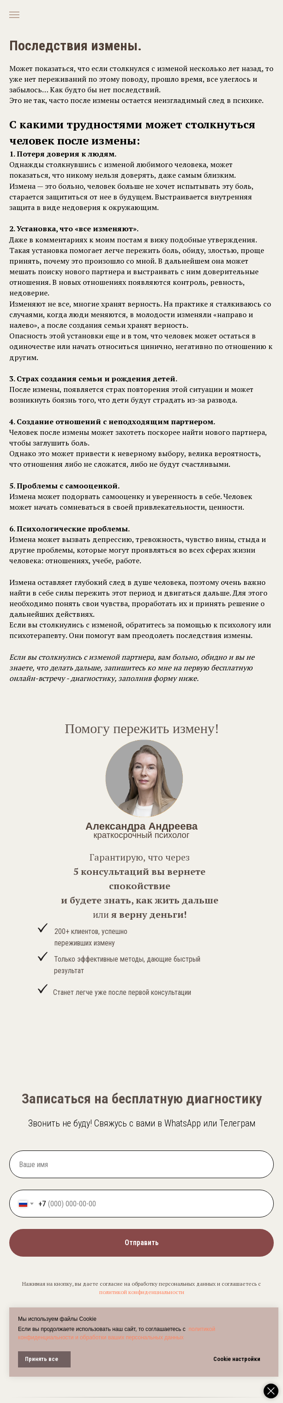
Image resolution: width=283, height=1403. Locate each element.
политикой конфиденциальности (141, 1292)
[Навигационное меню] (14, 15)
